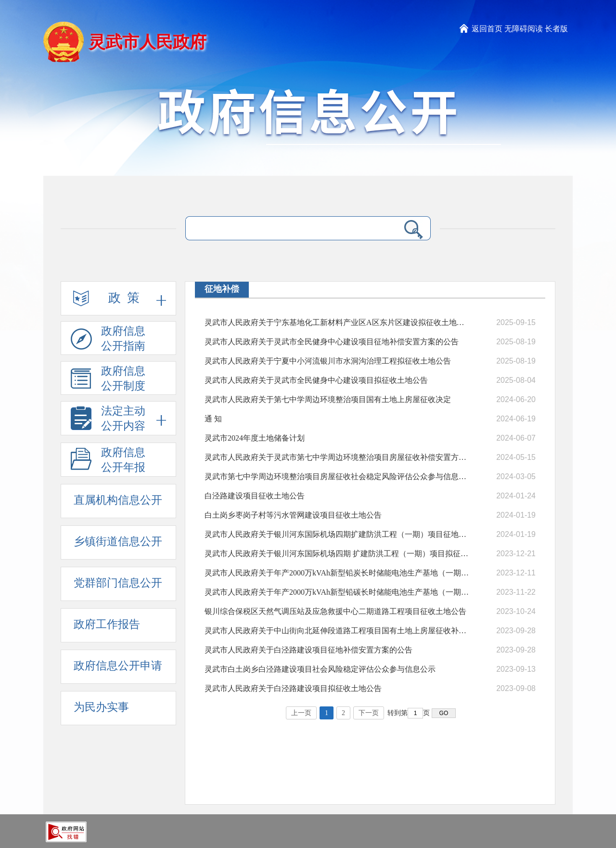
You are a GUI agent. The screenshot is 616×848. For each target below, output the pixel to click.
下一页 (369, 713)
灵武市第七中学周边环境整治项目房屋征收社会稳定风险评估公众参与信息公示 (337, 476)
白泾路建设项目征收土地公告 (255, 496)
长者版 (556, 29)
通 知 (213, 419)
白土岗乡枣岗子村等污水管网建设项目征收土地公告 (293, 515)
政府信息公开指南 (108, 340)
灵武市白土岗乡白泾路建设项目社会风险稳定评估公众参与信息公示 (320, 669)
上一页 (301, 713)
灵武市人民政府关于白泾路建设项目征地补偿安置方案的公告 (308, 650)
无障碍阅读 (523, 29)
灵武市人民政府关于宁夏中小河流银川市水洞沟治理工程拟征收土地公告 (328, 361)
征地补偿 (222, 289)
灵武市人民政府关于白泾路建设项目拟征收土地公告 (293, 688)
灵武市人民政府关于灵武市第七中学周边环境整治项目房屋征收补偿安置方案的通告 (337, 457)
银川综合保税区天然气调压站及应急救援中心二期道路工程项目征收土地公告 (335, 611)
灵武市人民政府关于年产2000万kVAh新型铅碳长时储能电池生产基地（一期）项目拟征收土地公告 (337, 592)
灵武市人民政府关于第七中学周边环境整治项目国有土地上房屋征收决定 (328, 399)
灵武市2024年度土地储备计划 (255, 438)
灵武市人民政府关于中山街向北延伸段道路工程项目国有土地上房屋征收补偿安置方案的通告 (337, 630)
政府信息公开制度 (108, 380)
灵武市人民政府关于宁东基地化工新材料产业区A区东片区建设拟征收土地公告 (337, 322)
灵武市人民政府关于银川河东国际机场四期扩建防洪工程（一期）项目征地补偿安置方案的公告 (337, 534)
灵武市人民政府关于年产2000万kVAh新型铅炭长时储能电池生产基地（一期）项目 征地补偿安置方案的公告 (337, 573)
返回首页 (487, 29)
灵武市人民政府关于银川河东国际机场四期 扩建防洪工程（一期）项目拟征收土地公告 (337, 553)
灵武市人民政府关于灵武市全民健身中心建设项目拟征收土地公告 (316, 380)
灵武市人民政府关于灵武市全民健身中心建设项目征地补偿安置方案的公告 (332, 342)
